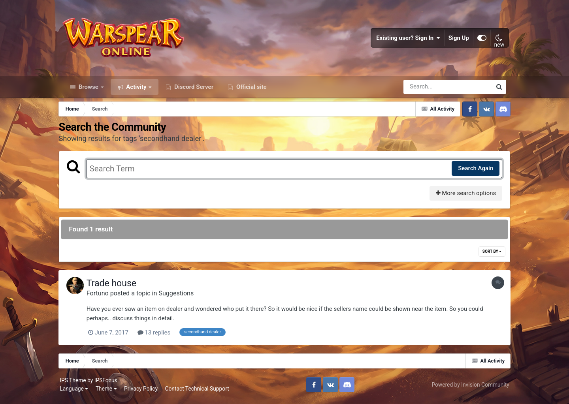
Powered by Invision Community (467, 388)
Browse (88, 90)
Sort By (487, 255)
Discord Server (193, 90)
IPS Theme (76, 383)
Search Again (471, 171)
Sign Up (456, 39)
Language (77, 392)
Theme (109, 392)
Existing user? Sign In (405, 39)
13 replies (160, 336)
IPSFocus (108, 383)
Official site (250, 90)
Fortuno (103, 297)
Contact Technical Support (200, 392)
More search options (461, 196)
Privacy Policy (144, 392)
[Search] (425, 90)
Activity (136, 90)
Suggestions (182, 297)
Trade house (117, 287)
